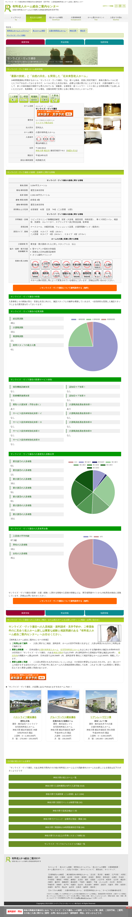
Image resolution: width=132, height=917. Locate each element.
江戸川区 (115, 875)
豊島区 (59, 880)
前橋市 (59, 885)
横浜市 (123, 880)
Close (129, 907)
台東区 (114, 877)
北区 (56, 877)
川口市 (112, 882)
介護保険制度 (113, 867)
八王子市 (100, 880)
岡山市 (64, 887)
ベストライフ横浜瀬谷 (24, 717)
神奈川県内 (58, 652)
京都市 (50, 887)
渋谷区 (77, 877)
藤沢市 (57, 882)
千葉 (95, 882)
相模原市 (65, 882)
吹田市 (123, 885)
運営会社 (99, 869)
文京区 (80, 880)
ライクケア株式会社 (44, 123)
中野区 (66, 880)
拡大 (124, 6)
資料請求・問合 (14, 911)
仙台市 (80, 885)
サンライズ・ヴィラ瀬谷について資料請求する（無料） (65, 288)
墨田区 (98, 877)
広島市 (78, 887)
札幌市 (73, 885)
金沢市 (71, 887)
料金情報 (65, 42)
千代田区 (51, 880)
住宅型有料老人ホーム (70, 649)
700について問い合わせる (28, 677)
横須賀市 (74, 882)
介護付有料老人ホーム (48, 649)
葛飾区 (50, 877)
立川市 (115, 880)
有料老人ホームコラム (82, 867)
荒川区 (100, 875)
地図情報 (104, 42)
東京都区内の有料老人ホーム (77, 875)
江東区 (62, 877)
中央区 (121, 877)
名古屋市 (88, 885)
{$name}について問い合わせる (55, 113)
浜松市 (103, 885)
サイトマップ (110, 869)
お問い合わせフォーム (84, 898)
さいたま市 (103, 882)
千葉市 (82, 882)
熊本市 (92, 887)
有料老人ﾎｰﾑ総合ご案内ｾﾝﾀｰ (26, 859)
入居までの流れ (72, 869)
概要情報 (25, 42)
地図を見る (72, 150)
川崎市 (50, 882)
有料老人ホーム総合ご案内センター (35, 8)
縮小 (116, 6)
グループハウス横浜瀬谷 (63, 717)
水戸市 (66, 885)
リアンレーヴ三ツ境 (100, 717)
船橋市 (89, 882)
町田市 (108, 880)
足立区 (93, 875)
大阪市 (110, 885)
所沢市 (119, 882)
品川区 (69, 877)
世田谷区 (106, 877)
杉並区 (91, 877)
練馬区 (73, 880)
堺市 (116, 885)
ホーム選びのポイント (56, 869)
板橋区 (107, 875)
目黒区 (92, 880)
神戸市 (57, 887)
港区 (86, 880)
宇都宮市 (51, 885)
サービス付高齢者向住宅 (112, 890)
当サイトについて (87, 869)
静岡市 (96, 885)
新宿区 (84, 877)
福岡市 (85, 887)
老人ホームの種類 (99, 867)
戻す (120, 6)
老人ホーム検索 (66, 867)
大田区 (123, 875)
